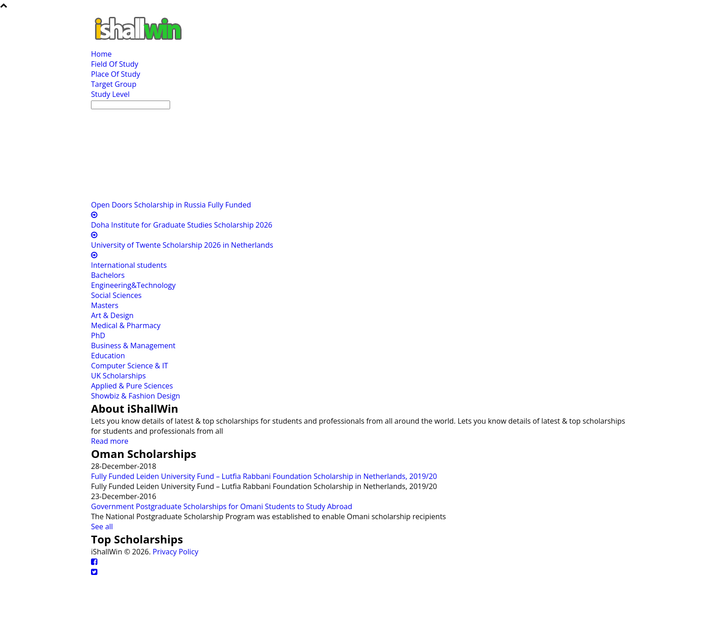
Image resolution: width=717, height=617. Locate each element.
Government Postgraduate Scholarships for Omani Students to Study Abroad (221, 506)
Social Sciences (116, 295)
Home (101, 54)
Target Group (113, 84)
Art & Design (112, 315)
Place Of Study (115, 74)
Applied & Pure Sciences (132, 386)
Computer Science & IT (129, 366)
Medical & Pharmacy (126, 325)
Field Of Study (114, 64)
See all (102, 526)
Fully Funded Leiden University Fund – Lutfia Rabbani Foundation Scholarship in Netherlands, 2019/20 (264, 476)
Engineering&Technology (133, 285)
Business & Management (133, 345)
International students (129, 265)
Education (108, 356)
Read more (109, 441)
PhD (98, 335)
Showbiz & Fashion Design (135, 396)
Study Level (110, 94)
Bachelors (108, 275)
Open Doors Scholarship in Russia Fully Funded (171, 205)
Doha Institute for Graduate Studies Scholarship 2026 (181, 225)
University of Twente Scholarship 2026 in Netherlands (182, 245)
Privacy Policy (175, 552)
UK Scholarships (118, 376)
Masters (104, 305)
